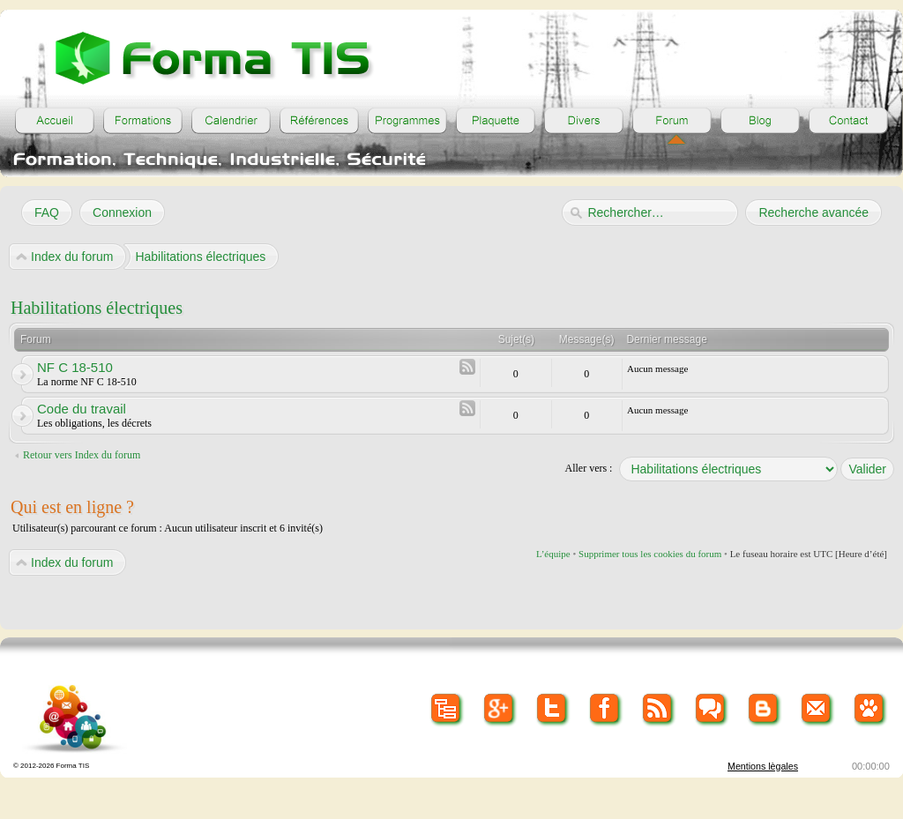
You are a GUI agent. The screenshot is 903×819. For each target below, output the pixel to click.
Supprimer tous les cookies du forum (649, 553)
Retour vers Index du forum (81, 455)
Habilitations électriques (97, 307)
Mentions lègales (763, 766)
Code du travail (81, 408)
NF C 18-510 (75, 367)
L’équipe (553, 553)
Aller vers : (588, 468)
